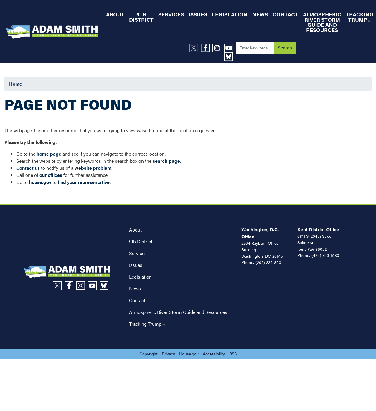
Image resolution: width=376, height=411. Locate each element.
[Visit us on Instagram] (218, 48)
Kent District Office (318, 229)
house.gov (40, 182)
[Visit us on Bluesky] (230, 56)
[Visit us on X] (195, 48)
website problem (93, 167)
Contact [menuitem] (285, 14)
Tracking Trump (147, 323)
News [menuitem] (260, 14)
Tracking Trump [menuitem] (360, 17)
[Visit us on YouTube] (230, 48)
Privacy (168, 354)
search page (166, 160)
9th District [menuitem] (141, 17)
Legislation (140, 276)
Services (138, 253)
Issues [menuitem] (198, 14)
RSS (233, 354)
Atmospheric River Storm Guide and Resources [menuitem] (322, 22)
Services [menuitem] (171, 14)
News (135, 288)
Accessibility (214, 354)
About (135, 229)
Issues (135, 265)
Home (15, 83)
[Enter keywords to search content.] (255, 48)
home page (49, 153)
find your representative (84, 182)
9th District (140, 241)
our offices (50, 175)
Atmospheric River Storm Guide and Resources (178, 312)
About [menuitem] (115, 14)
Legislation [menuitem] (230, 14)
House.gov (189, 354)
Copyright (148, 354)
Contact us (28, 167)
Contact (137, 300)
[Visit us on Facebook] (207, 48)
